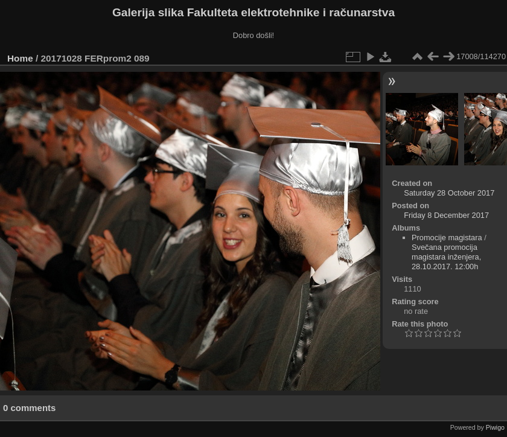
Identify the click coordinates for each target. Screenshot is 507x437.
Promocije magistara (447, 237)
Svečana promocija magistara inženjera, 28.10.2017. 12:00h (446, 257)
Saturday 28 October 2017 (449, 192)
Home (20, 58)
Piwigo (495, 427)
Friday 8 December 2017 (446, 215)
